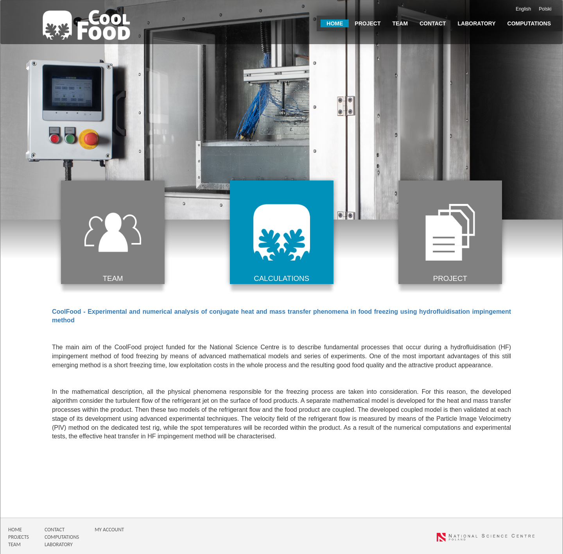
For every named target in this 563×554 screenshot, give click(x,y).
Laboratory (477, 23)
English (523, 9)
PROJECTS (18, 537)
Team (400, 23)
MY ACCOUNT (109, 529)
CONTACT (55, 529)
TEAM (14, 544)
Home (334, 23)
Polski (545, 9)
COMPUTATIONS (62, 537)
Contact (433, 23)
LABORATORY (59, 544)
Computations (529, 23)
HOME (15, 529)
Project (367, 23)
